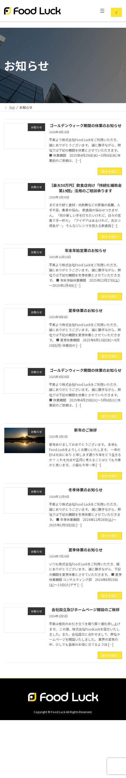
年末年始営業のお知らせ (85, 250)
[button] (116, 12)
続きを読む (110, 171)
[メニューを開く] (102, 11)
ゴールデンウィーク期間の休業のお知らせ (85, 125)
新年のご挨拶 (85, 430)
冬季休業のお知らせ (86, 489)
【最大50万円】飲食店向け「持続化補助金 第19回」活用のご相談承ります (85, 188)
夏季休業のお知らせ (86, 310)
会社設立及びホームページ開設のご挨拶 (86, 609)
